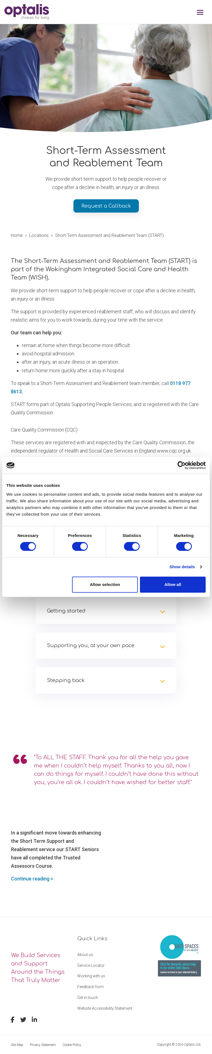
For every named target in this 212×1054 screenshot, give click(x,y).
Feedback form (90, 987)
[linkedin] (34, 1020)
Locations (39, 235)
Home (17, 235)
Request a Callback (106, 206)
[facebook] (13, 1020)
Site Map (17, 1045)
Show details (182, 566)
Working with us (91, 976)
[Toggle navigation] (200, 13)
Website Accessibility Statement (104, 1008)
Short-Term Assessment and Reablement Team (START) (109, 235)
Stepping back (65, 680)
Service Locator (91, 965)
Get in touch (87, 997)
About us (85, 954)
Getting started (66, 611)
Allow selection (105, 584)
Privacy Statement (43, 1045)
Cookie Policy (71, 1045)
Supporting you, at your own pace (90, 645)
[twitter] (23, 1020)
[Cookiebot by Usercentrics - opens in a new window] (181, 465)
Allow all (172, 584)
